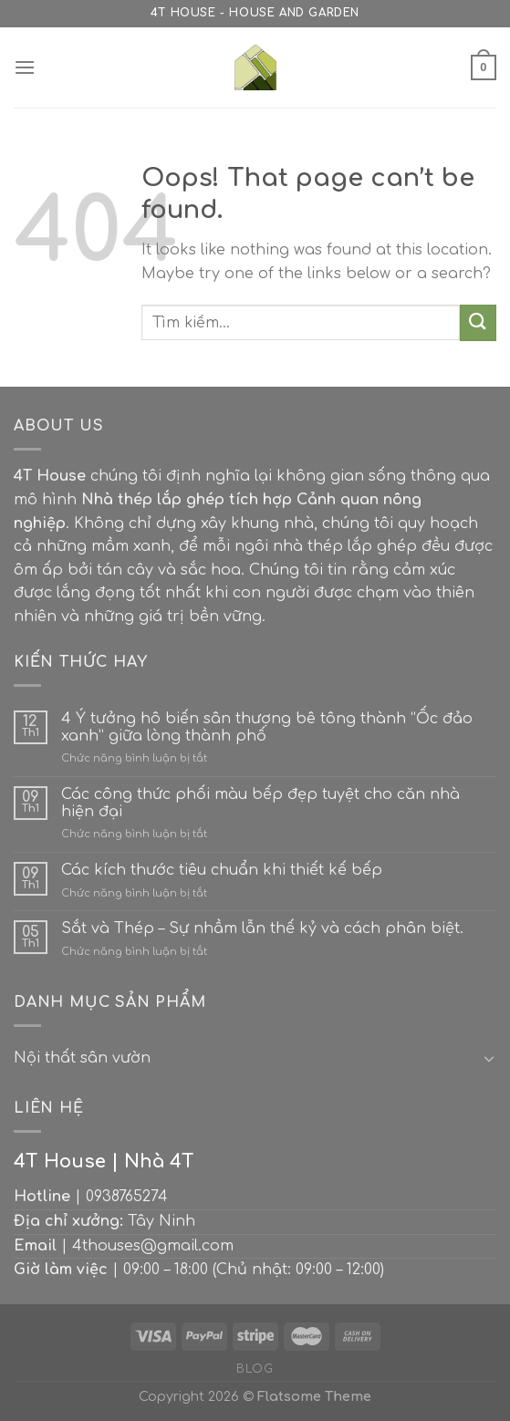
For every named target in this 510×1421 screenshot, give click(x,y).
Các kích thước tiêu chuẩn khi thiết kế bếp (221, 870)
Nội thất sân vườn (82, 1058)
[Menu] (25, 67)
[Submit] (478, 322)
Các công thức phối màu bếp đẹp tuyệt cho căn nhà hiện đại (260, 803)
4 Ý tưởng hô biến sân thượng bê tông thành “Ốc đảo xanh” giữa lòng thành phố (267, 727)
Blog (254, 1369)
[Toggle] (489, 1058)
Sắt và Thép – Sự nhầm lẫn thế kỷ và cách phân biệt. (262, 928)
